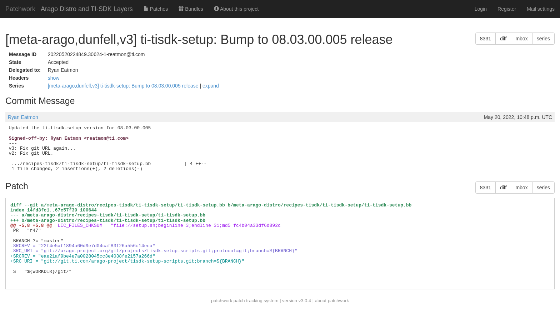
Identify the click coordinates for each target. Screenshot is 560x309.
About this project (236, 9)
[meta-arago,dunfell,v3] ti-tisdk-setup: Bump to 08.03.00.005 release (124, 86)
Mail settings (541, 9)
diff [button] (503, 38)
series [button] (543, 38)
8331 (485, 38)
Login (481, 9)
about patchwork (332, 300)
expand (210, 86)
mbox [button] (521, 38)
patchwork (221, 300)
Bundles (191, 9)
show (54, 78)
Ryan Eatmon (23, 117)
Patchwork (20, 9)
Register (507, 9)
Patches (156, 9)
